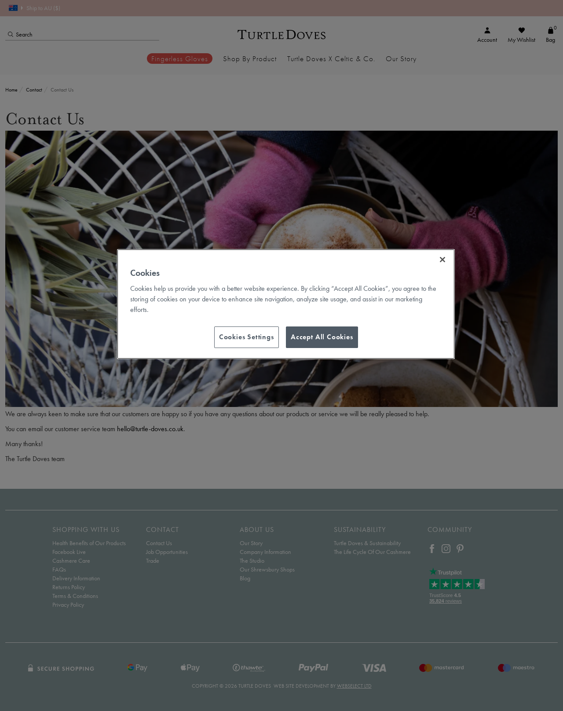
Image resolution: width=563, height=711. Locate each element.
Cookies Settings (246, 336)
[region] (286, 304)
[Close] (442, 259)
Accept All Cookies (322, 336)
